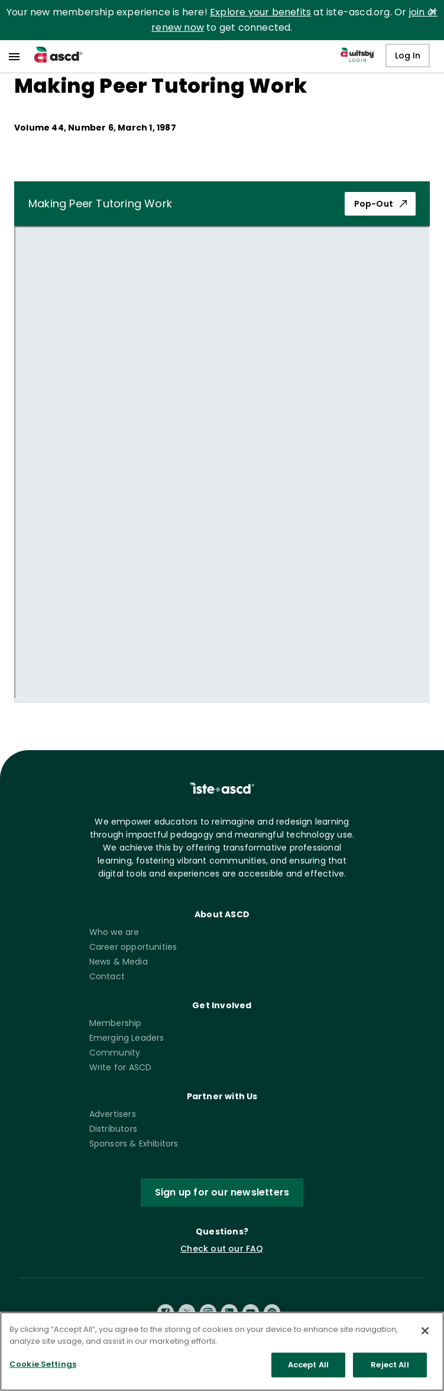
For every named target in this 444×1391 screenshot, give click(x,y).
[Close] (425, 1331)
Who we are (114, 932)
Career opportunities (133, 947)
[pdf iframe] (222, 462)
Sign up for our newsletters (222, 1192)
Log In (408, 56)
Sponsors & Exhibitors (134, 1143)
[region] (222, 1351)
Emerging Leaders (126, 1038)
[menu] (14, 57)
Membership (115, 1023)
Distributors (113, 1129)
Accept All (308, 1364)
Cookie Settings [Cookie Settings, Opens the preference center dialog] (42, 1364)
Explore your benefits (260, 12)
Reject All (390, 1364)
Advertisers (112, 1114)
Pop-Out (380, 204)
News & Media (118, 961)
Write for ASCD (120, 1067)
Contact (107, 976)
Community (115, 1052)
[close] (432, 11)
